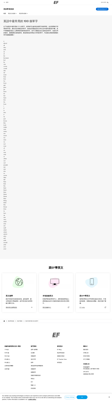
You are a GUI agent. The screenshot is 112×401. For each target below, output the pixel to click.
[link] (9, 9)
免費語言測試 (60, 356)
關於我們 (85, 349)
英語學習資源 (60, 352)
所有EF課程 (86, 356)
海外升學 (33, 359)
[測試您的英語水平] (102, 9)
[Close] (109, 397)
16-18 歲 (7, 352)
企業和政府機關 (9, 365)
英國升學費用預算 (36, 375)
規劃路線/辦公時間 (88, 374)
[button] (6, 2)
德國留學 (33, 372)
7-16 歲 (6, 349)
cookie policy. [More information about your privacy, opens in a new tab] (32, 399)
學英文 (32, 378)
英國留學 (33, 369)
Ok (82, 397)
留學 (32, 362)
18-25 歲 (7, 356)
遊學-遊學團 (34, 349)
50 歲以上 (7, 362)
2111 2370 (86, 371)
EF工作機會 (86, 359)
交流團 (32, 352)
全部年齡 (7, 369)
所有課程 (33, 388)
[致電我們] (104, 2)
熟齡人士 (33, 385)
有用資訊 (59, 362)
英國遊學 (33, 356)
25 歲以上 (7, 359)
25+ (32, 382)
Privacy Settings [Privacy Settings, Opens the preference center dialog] (69, 397)
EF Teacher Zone (62, 359)
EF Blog (59, 349)
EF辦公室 (85, 352)
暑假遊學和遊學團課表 (37, 365)
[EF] (56, 2)
